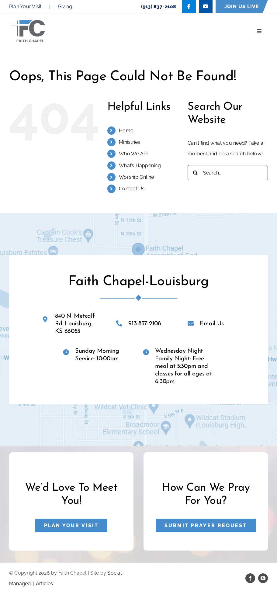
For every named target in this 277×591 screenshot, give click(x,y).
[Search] (195, 172)
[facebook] (250, 578)
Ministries (129, 142)
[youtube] (263, 578)
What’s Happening (140, 165)
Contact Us (131, 189)
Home (126, 130)
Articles (44, 583)
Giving (65, 6)
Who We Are (133, 154)
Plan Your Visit (25, 6)
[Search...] (228, 172)
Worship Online (136, 177)
